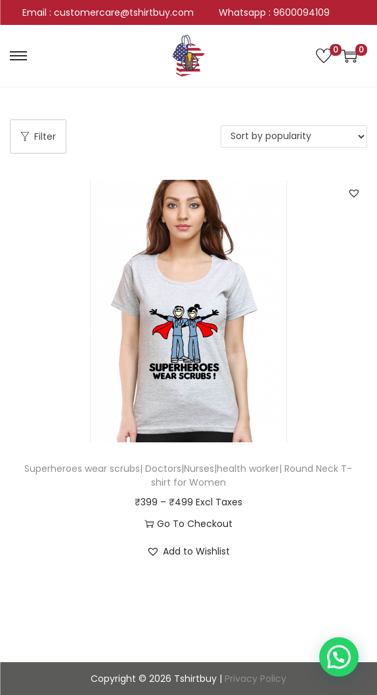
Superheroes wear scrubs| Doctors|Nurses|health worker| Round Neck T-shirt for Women (188, 475)
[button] (354, 193)
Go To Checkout (188, 523)
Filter (38, 136)
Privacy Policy (255, 678)
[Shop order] (293, 136)
